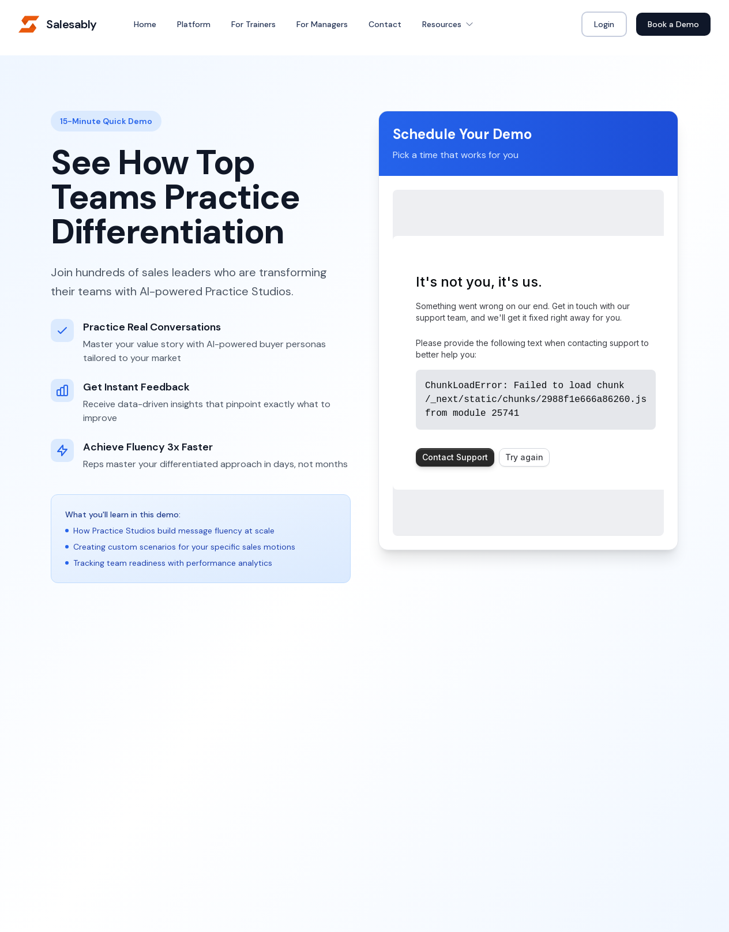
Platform (194, 24)
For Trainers (253, 24)
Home (145, 24)
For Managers (322, 24)
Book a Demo (673, 24)
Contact (385, 24)
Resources (448, 24)
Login (604, 24)
